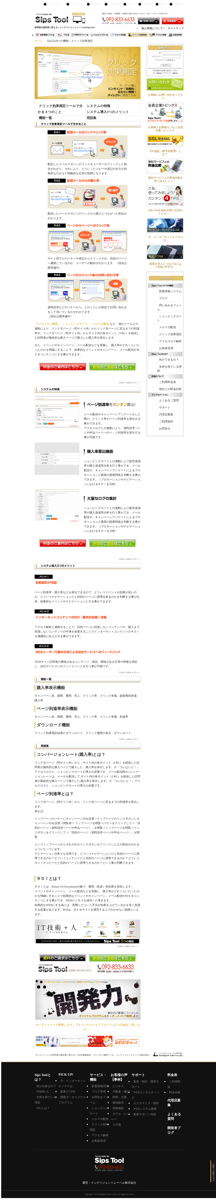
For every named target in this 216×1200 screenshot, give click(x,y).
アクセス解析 (100, 1135)
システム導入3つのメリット (108, 112)
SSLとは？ (43, 1108)
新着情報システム (170, 291)
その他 (116, 1124)
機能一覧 (45, 118)
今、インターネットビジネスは (165, 238)
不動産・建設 (120, 1091)
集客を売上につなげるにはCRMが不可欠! (165, 265)
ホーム (39, 40)
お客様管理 (166, 348)
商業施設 (118, 1108)
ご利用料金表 (167, 382)
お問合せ (164, 428)
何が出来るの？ (46, 1086)
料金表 (172, 1075)
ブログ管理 (99, 1091)
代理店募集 (166, 414)
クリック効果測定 (170, 334)
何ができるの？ (169, 359)
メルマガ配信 (100, 323)
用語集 (91, 118)
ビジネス (118, 1086)
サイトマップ (176, 28)
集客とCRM (67, 1091)
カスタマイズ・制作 (146, 1103)
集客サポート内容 (144, 1114)
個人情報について (152, 28)
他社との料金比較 (170, 389)
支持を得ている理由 (169, 368)
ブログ (163, 298)
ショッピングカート (75, 323)
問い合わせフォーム (169, 307)
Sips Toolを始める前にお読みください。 (165, 212)
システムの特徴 (98, 106)
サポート (164, 407)
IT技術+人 (42, 1091)
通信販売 (118, 1102)
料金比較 (174, 1092)
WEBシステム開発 (145, 1108)
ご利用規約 (166, 421)
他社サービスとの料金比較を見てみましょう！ (165, 179)
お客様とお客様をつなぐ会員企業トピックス (165, 129)
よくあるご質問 (169, 400)
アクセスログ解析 (46, 323)
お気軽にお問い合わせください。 (165, 96)
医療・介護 (119, 1097)
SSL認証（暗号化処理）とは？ (165, 153)
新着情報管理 (100, 1086)
